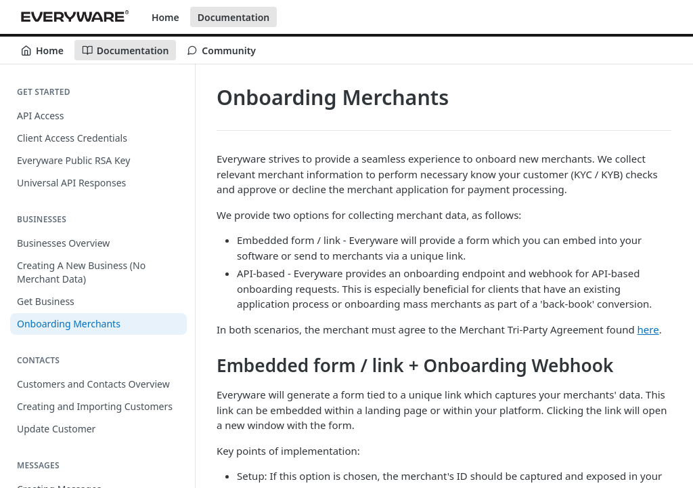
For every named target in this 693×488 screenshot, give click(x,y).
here (648, 329)
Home (165, 17)
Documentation (234, 17)
